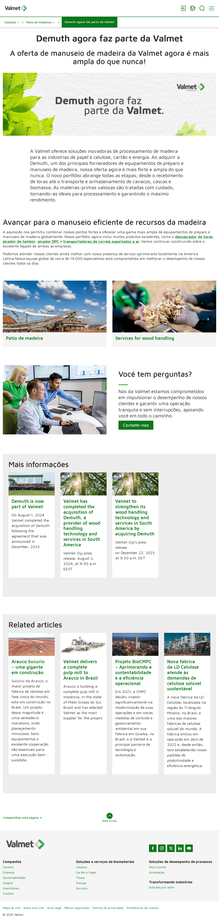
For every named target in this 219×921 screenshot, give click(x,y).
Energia (81, 883)
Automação (156, 872)
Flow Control (157, 867)
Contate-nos (136, 425)
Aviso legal (54, 908)
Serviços (82, 888)
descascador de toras (194, 236)
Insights (8, 883)
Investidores (11, 888)
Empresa (8, 872)
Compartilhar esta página (22, 817)
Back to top (109, 817)
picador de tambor (19, 241)
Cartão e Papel (86, 872)
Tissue (80, 877)
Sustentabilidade (14, 877)
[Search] (202, 8)
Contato (8, 893)
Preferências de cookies (143, 908)
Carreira (8, 867)
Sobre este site (33, 908)
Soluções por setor (161, 887)
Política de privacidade (108, 908)
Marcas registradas (76, 908)
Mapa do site (11, 908)
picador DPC (48, 241)
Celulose (81, 867)
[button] (11, 22)
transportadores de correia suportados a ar (101, 241)
